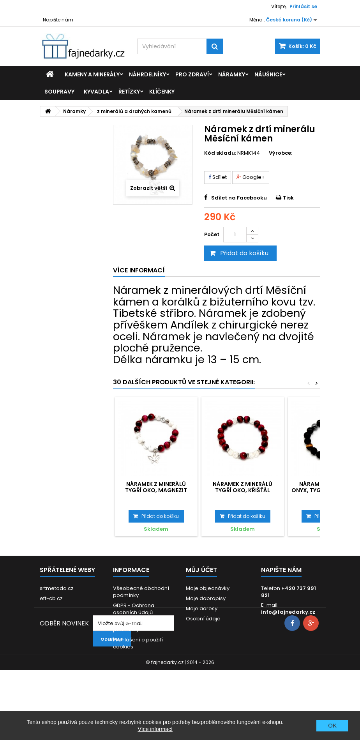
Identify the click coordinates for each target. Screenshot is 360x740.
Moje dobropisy (206, 598)
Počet (211, 234)
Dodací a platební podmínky (136, 626)
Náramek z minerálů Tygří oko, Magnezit (156, 487)
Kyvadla (96, 91)
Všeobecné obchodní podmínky (141, 592)
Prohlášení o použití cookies (138, 643)
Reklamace (127, 657)
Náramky (231, 74)
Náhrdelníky (147, 74)
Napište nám (58, 19)
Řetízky (129, 91)
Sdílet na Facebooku (239, 197)
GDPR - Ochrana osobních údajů (133, 609)
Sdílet (217, 177)
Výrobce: (280, 153)
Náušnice (268, 74)
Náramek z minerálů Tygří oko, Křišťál (242, 487)
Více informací (155, 729)
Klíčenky (162, 91)
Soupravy (59, 91)
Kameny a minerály (92, 74)
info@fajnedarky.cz (288, 612)
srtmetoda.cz (57, 588)
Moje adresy (201, 608)
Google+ (250, 177)
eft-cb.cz (51, 598)
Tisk (288, 197)
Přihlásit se (303, 6)
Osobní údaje (203, 618)
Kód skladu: (220, 153)
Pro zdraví (192, 74)
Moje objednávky (207, 588)
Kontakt (122, 667)
